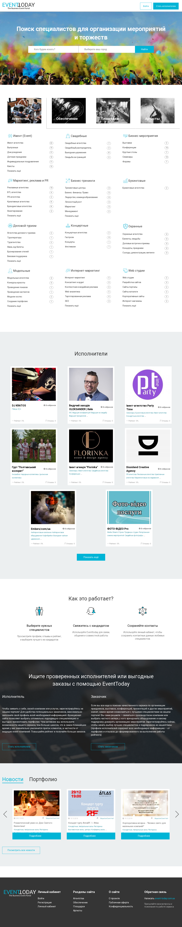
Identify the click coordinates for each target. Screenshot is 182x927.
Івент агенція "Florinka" (83, 478)
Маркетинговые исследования (147, 489)
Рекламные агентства (30, 190)
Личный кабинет (47, 906)
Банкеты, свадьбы (146, 245)
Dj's (19, 420)
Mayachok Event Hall (52, 829)
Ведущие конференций (81, 424)
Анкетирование (30, 216)
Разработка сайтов (146, 291)
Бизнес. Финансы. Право (88, 196)
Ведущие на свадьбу (99, 424)
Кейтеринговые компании (41, 544)
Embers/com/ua (40, 539)
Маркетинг (88, 211)
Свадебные (79, 136)
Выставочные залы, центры (25, 844)
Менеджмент (88, 216)
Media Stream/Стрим (115, 544)
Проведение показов (30, 296)
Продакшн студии (131, 544)
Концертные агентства (88, 238)
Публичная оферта (119, 902)
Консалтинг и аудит (88, 291)
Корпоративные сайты (146, 306)
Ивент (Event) (22, 136)
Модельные (21, 279)
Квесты (30, 168)
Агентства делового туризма (30, 238)
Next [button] (176, 825)
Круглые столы (146, 153)
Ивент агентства (30, 143)
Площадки (79, 906)
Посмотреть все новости (21, 861)
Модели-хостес (30, 306)
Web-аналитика (88, 301)
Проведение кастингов (30, 301)
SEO (88, 311)
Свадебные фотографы (134, 547)
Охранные (135, 232)
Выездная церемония (88, 153)
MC (70, 424)
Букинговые (136, 183)
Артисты (77, 910)
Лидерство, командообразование (88, 201)
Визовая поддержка (30, 264)
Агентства (78, 898)
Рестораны (44, 841)
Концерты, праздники (146, 255)
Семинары (146, 158)
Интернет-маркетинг (85, 279)
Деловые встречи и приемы (146, 250)
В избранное (50, 416)
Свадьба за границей (88, 158)
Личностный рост (88, 206)
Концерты (88, 248)
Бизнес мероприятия (143, 136)
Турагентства (30, 249)
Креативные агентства (30, 205)
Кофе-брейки (48, 547)
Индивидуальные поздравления (30, 163)
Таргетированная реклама (88, 306)
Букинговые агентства (146, 191)
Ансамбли (16, 486)
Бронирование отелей (30, 259)
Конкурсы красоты (30, 291)
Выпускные (30, 148)
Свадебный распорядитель (88, 148)
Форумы (146, 163)
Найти (144, 49)
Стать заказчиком (108, 757)
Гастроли (88, 243)
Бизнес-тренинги (83, 183)
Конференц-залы (44, 844)
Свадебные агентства (88, 143)
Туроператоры (30, 243)
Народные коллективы (30, 486)
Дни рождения (30, 153)
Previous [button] (5, 825)
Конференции (146, 148)
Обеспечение (80, 902)
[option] (36, 825)
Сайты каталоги (146, 301)
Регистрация (45, 902)
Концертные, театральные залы (26, 841)
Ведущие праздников (77, 427)
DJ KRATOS (19, 416)
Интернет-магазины (146, 311)
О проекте (114, 898)
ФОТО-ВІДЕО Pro (118, 539)
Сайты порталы (146, 296)
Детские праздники (30, 158)
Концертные (79, 231)
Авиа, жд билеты (30, 253)
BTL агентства (30, 195)
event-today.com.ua (165, 898)
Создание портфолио (30, 312)
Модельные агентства (30, 286)
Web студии (136, 279)
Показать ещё (90, 568)
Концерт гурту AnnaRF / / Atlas (84, 834)
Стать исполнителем (161, 6)
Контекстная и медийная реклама (88, 296)
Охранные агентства (146, 239)
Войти (134, 6)
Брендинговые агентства (30, 210)
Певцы (14, 420)
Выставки (146, 143)
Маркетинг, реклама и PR (30, 183)
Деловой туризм (24, 231)
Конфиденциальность (121, 906)
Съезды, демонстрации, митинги (146, 260)
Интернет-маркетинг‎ (88, 286)
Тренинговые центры (88, 191)
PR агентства (30, 200)
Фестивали (88, 253)
